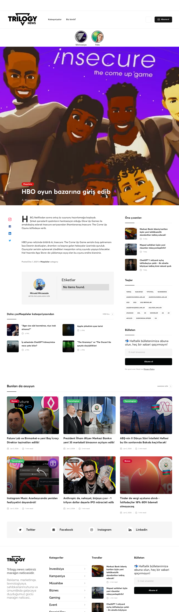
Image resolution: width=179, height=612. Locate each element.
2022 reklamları (155, 307)
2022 (127, 302)
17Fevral (150, 292)
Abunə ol (165, 19)
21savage (129, 313)
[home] (23, 19)
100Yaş (128, 292)
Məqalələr (27, 184)
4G (163, 313)
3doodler (154, 313)
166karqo (139, 292)
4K (169, 313)
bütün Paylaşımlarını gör (39, 296)
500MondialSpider (143, 318)
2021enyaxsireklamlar (158, 297)
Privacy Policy (149, 369)
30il (138, 313)
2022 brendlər (146, 302)
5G (156, 318)
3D (145, 313)
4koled (129, 318)
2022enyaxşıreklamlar (135, 307)
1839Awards (162, 292)
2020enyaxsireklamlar (135, 297)
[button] (55, 19)
